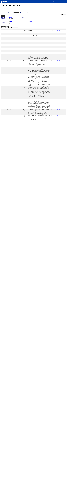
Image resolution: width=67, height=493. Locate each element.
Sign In (54, 1)
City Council (10, 17)
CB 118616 (2, 86)
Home (3, 8)
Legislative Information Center (11, 8)
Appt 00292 (2, 37)
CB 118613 (2, 109)
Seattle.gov (6, 1)
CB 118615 (2, 74)
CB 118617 (2, 99)
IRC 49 (2, 30)
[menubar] (9, 27)
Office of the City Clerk (10, 5)
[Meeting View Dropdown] (14, 27)
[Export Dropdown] (9, 27)
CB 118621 (2, 35)
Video (10, 23)
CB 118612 (2, 67)
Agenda (11, 21)
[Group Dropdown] (6, 27)
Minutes (31, 21)
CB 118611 (2, 60)
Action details (58, 30)
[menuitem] (3, 27)
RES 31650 (2, 115)
